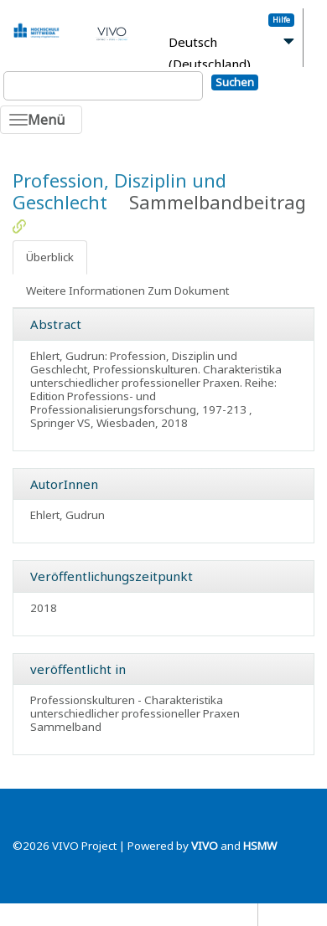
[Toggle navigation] (41, 119)
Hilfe (281, 19)
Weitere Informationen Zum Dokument (127, 290)
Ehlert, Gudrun (67, 514)
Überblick (50, 257)
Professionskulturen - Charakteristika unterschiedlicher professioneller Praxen (135, 706)
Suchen (234, 82)
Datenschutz (221, 914)
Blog (277, 914)
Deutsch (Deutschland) (210, 53)
